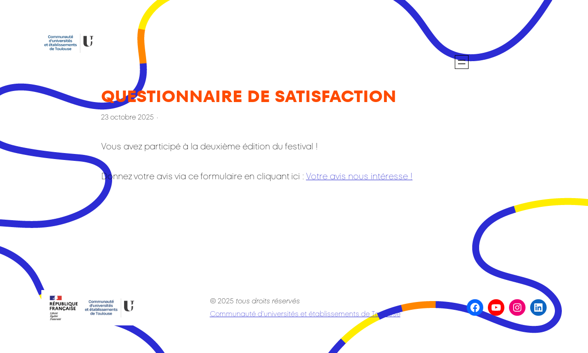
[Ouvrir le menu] (462, 62)
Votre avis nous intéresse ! (359, 176)
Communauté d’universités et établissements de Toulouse (305, 313)
